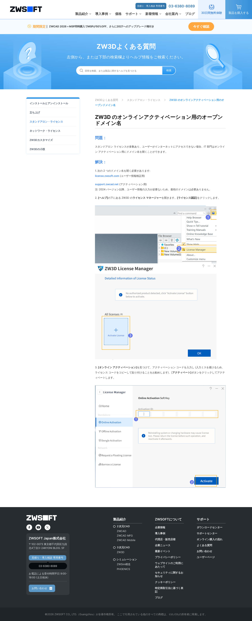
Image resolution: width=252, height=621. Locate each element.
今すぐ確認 (201, 26)
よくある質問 (204, 545)
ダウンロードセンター (209, 527)
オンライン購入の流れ (209, 539)
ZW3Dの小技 (37, 149)
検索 (168, 70)
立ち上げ (35, 112)
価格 (118, 14)
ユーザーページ (206, 557)
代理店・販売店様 (165, 539)
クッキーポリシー (165, 582)
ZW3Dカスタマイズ (41, 140)
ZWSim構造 (123, 564)
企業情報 (160, 527)
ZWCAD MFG (125, 535)
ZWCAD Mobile (126, 540)
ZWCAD (121, 531)
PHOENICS (123, 569)
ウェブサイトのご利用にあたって (169, 564)
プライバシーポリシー (168, 557)
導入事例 (101, 14)
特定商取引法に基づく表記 (169, 589)
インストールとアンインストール (49, 103)
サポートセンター (207, 533)
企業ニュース (162, 545)
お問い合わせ (42, 588)
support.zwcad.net (106, 184)
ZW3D (120, 552)
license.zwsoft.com (107, 175)
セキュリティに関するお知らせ (169, 574)
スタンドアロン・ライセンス (46, 121)
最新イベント (162, 551)
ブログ (190, 14)
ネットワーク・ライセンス (45, 130)
